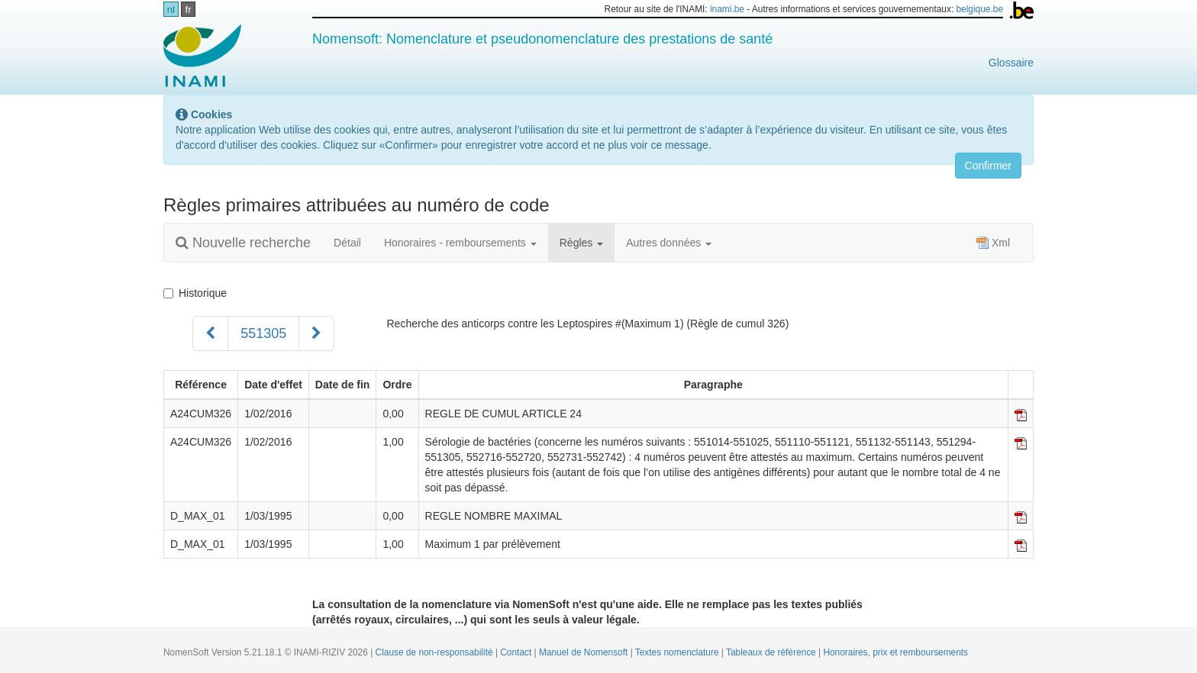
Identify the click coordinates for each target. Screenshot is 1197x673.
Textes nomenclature (678, 652)
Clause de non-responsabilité (435, 652)
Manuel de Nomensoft (585, 652)
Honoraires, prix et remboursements (895, 652)
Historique (195, 293)
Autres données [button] (668, 243)
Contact (517, 652)
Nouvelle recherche (243, 242)
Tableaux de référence (772, 652)
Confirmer (988, 165)
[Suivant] (316, 333)
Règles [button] (581, 243)
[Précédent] (210, 333)
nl (171, 9)
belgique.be (980, 9)
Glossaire (1011, 62)
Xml (993, 243)
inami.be (727, 9)
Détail (347, 243)
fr (189, 9)
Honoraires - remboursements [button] (460, 243)
